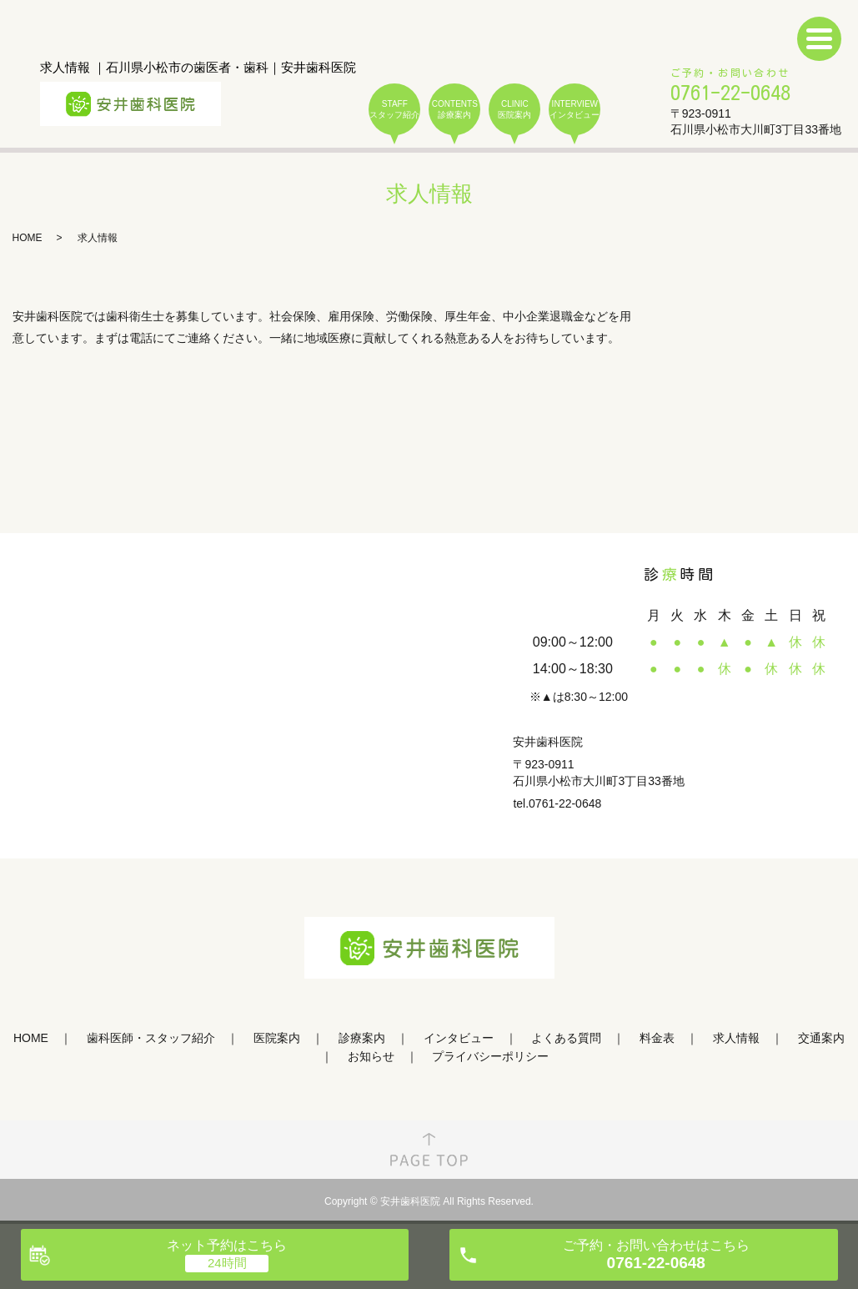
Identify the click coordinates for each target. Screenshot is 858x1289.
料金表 (657, 1038)
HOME (28, 238)
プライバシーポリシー (490, 1056)
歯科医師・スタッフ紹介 (151, 1038)
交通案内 (821, 1038)
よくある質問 (566, 1038)
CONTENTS (454, 109)
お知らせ (371, 1056)
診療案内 (362, 1038)
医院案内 (276, 1038)
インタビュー (459, 1038)
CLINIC (514, 109)
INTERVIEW (574, 109)
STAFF (394, 109)
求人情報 (736, 1038)
